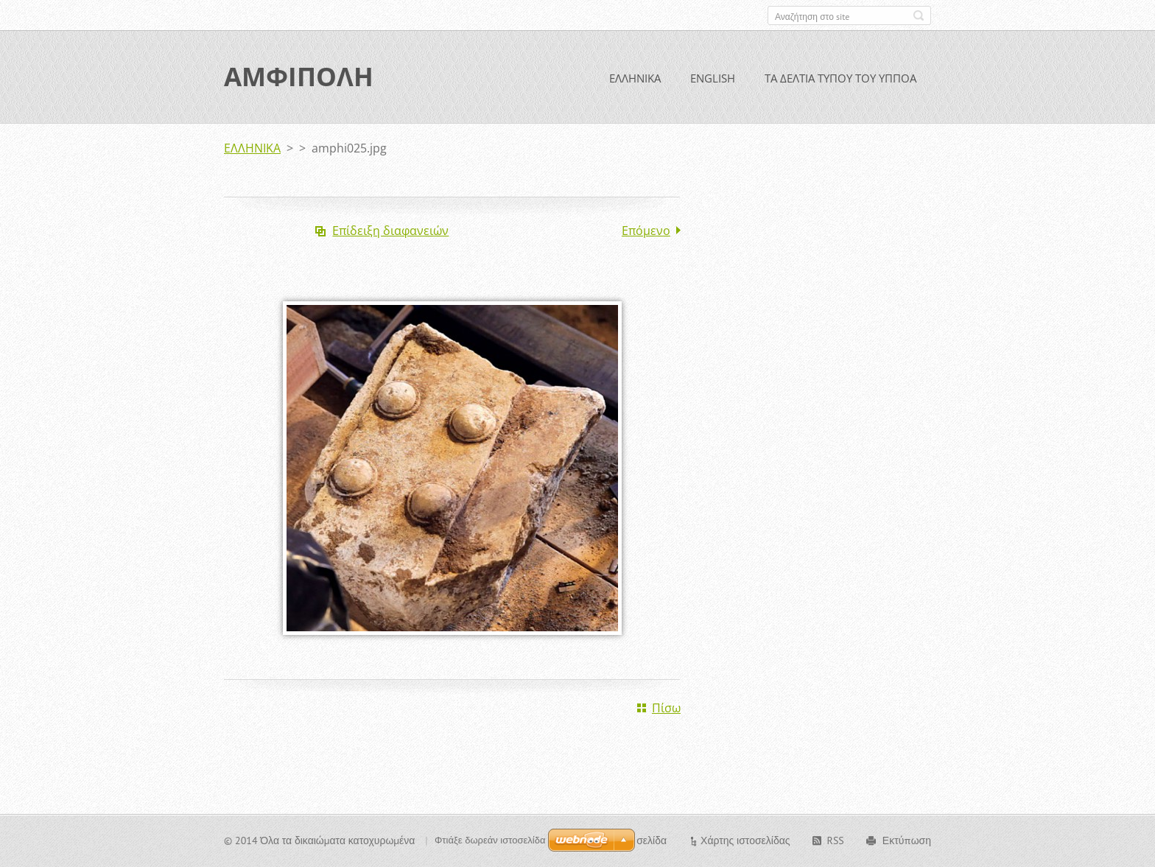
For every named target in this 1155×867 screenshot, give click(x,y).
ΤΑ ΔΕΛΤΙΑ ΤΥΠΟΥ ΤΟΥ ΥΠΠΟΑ (840, 78)
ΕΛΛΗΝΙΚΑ (635, 78)
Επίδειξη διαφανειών (390, 231)
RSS (835, 840)
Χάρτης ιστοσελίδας (745, 840)
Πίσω (666, 709)
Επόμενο (646, 231)
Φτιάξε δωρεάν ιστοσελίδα (490, 840)
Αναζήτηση (918, 15)
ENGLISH (712, 78)
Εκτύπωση (906, 840)
